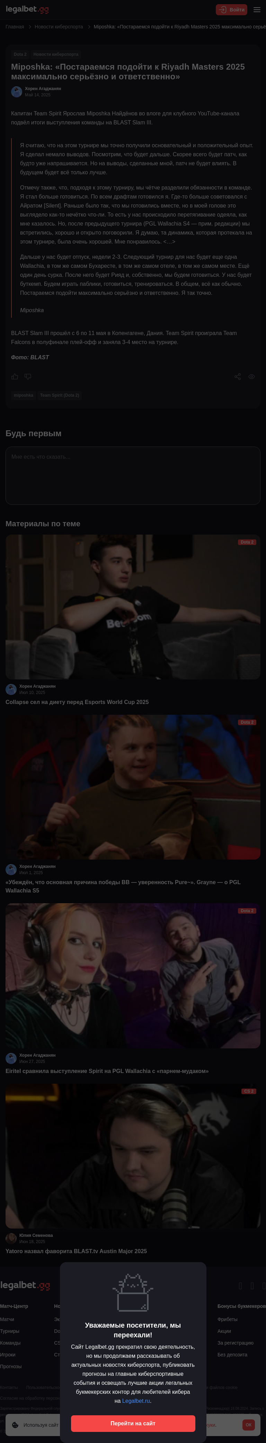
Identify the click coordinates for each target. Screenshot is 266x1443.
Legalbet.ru (136, 1401)
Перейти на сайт (133, 1423)
